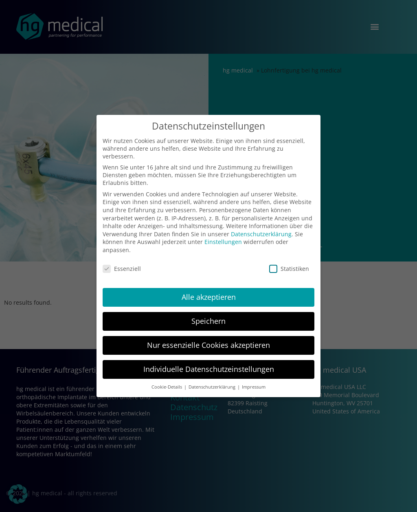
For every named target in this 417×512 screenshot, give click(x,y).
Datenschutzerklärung (261, 234)
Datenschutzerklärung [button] (213, 387)
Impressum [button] (254, 387)
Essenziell (122, 268)
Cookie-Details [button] (167, 387)
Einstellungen (223, 242)
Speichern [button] (208, 321)
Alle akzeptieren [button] (209, 297)
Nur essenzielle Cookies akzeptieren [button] (208, 345)
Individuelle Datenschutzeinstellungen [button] (208, 369)
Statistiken (289, 268)
